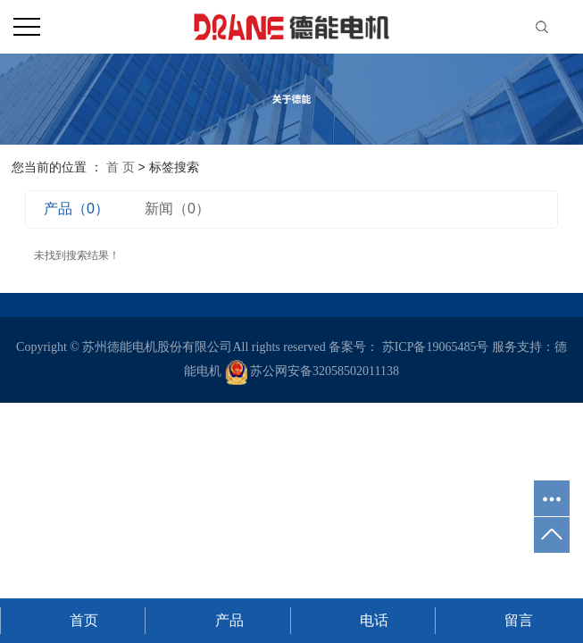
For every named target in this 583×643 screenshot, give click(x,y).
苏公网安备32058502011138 (312, 371)
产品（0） (76, 208)
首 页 (120, 167)
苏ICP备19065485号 (435, 347)
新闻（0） (177, 208)
